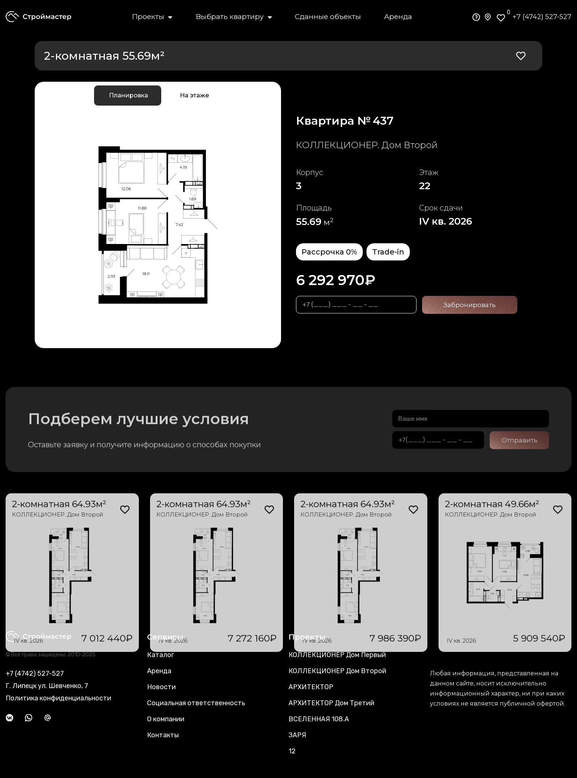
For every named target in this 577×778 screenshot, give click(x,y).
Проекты (152, 16)
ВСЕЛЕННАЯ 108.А (318, 719)
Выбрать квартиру (234, 16)
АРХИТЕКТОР (310, 687)
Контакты (163, 735)
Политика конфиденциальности (58, 698)
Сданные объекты (328, 16)
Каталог (160, 655)
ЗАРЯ (297, 735)
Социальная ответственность (196, 703)
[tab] (127, 95)
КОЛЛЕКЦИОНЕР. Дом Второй (202, 595)
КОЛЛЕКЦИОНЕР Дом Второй (337, 671)
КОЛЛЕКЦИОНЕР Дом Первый (337, 655)
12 (292, 751)
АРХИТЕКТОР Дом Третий (331, 703)
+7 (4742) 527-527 (541, 17)
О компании (165, 719)
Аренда (398, 16)
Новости (161, 687)
